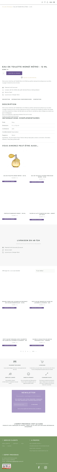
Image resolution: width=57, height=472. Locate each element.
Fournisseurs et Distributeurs (39, 445)
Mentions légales (35, 448)
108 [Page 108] (33, 351)
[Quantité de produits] (4, 73)
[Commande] (45, 271)
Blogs (9, 445)
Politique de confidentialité (39, 450)
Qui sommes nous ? (35, 443)
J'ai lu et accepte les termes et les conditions (29, 408)
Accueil (4, 6)
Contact (15, 443)
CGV (22, 443)
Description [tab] (6, 99)
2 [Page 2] (23, 351)
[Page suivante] (36, 351)
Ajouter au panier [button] (9, 181)
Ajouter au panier (14, 73)
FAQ (3, 445)
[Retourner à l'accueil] (4, 2)
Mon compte (6, 443)
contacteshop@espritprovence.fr (14, 461)
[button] (52, 2)
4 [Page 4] (27, 351)
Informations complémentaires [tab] (22, 99)
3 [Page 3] (25, 351)
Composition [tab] (37, 99)
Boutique (9, 6)
